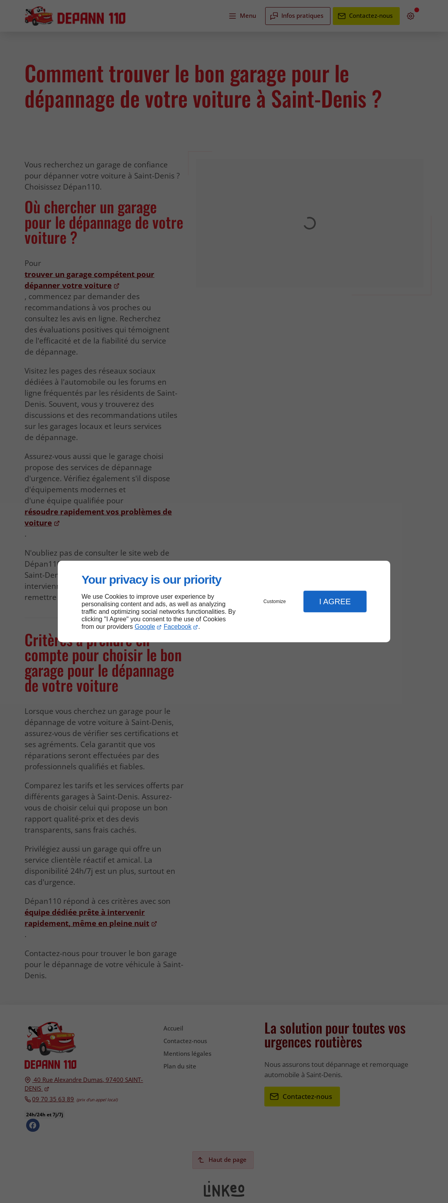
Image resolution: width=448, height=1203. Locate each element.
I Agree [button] (335, 601)
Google (145, 626)
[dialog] (224, 602)
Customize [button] (275, 601)
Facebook (178, 626)
